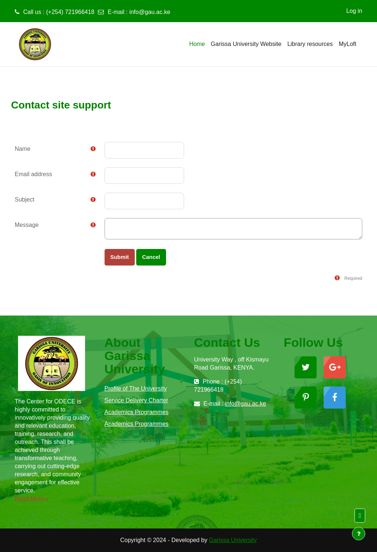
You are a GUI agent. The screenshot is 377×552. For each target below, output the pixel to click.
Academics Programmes (137, 412)
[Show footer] (358, 533)
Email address (33, 174)
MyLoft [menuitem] (347, 44)
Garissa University (233, 540)
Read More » (32, 498)
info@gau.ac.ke (149, 12)
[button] (360, 516)
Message (27, 225)
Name (23, 149)
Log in (354, 11)
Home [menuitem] (197, 44)
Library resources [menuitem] (310, 44)
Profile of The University (136, 388)
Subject (24, 199)
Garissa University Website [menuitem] (246, 44)
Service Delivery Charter (136, 400)
